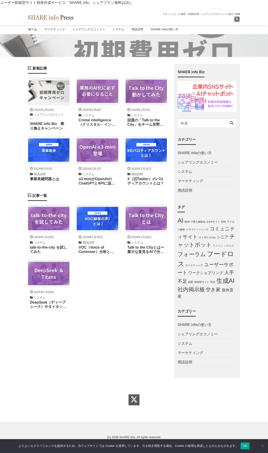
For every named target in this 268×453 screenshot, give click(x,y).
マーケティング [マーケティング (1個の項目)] (194, 265)
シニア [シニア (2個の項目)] (222, 237)
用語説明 (137, 29)
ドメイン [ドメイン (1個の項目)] (218, 246)
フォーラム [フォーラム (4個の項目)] (192, 255)
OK (245, 446)
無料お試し (123, 3)
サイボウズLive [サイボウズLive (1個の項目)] (207, 237)
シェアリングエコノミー (88, 29)
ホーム (32, 29)
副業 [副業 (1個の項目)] (190, 282)
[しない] (262, 446)
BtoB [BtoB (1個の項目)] (187, 222)
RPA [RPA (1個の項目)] (223, 222)
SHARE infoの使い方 (164, 29)
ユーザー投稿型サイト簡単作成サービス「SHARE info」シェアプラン (57, 3)
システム (118, 29)
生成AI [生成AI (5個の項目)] (225, 281)
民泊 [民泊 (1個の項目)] (212, 282)
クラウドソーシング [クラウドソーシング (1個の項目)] (197, 230)
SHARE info (127, 437)
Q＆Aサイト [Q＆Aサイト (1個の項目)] (213, 222)
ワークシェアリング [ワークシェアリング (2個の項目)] (205, 273)
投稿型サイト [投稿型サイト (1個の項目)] (201, 282)
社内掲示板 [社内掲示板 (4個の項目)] (191, 290)
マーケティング (54, 29)
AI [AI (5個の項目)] (180, 221)
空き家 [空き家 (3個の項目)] (213, 290)
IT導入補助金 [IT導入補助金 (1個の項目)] (198, 222)
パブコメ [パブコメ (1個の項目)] (229, 246)
